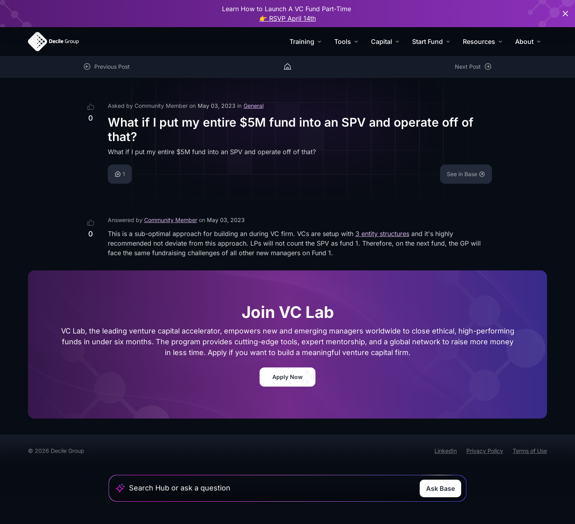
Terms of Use (530, 450)
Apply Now (287, 376)
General (254, 105)
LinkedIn (445, 450)
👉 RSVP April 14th (287, 18)
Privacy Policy (484, 450)
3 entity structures (382, 234)
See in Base (466, 174)
